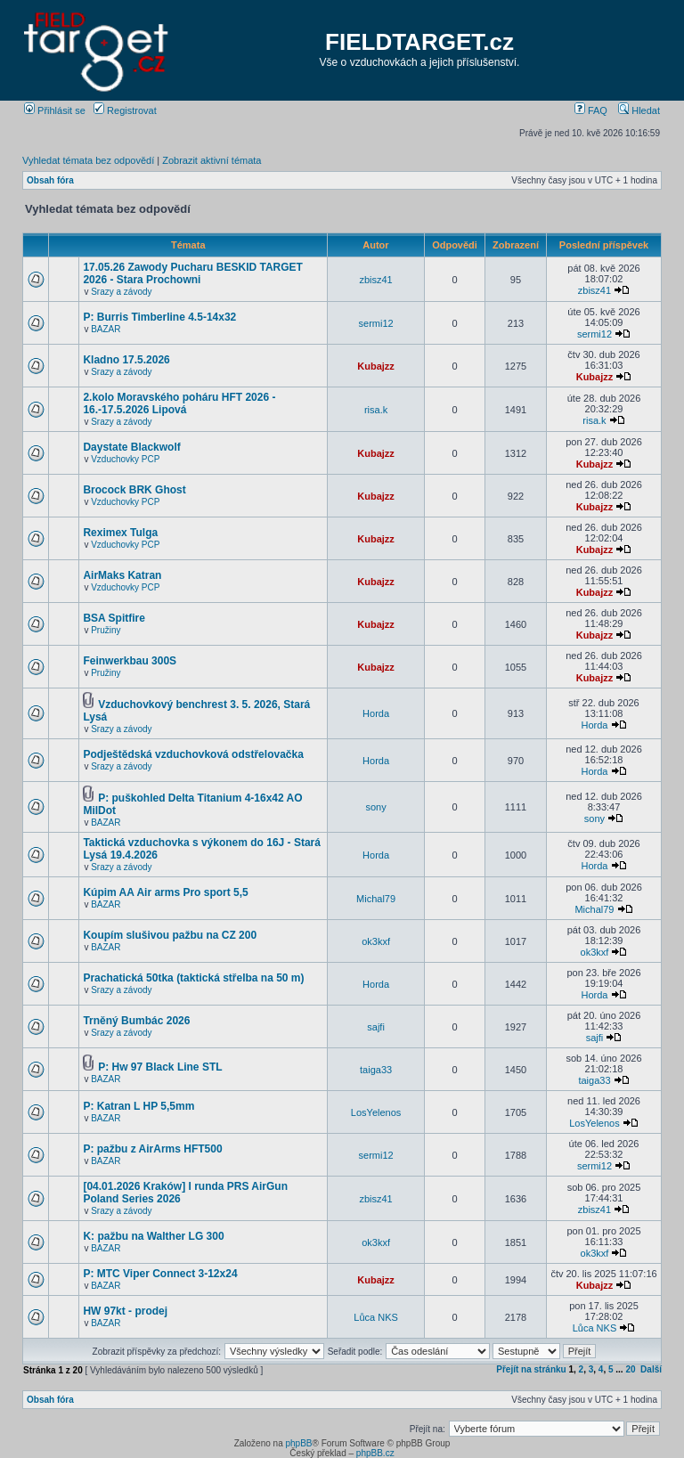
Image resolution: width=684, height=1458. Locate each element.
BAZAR (105, 329)
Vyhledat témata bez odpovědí (88, 160)
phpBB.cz (375, 1453)
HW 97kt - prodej (125, 1311)
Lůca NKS (376, 1317)
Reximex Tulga (120, 532)
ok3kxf (376, 941)
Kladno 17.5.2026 (126, 360)
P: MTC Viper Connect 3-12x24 (160, 1273)
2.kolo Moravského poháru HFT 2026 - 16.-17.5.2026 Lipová (179, 403)
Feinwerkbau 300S (129, 661)
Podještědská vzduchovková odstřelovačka (193, 754)
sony (375, 807)
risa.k (375, 409)
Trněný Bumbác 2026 (136, 1020)
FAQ (590, 110)
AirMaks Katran (122, 575)
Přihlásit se (55, 110)
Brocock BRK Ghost (134, 490)
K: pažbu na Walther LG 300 (153, 1236)
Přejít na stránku (531, 1369)
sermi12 (376, 323)
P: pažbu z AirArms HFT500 (152, 1149)
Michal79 (375, 898)
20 (630, 1369)
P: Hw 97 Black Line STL (160, 1067)
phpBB (298, 1443)
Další (651, 1369)
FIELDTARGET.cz (419, 42)
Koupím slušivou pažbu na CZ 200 (169, 935)
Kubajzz (376, 366)
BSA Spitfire (114, 618)
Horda (375, 713)
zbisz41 (375, 279)
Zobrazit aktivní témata (211, 160)
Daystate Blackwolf (131, 447)
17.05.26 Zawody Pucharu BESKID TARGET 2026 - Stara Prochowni (193, 273)
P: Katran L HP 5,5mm (138, 1106)
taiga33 (376, 1069)
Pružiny (105, 630)
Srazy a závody (121, 292)
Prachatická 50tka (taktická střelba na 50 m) (193, 978)
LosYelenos (376, 1112)
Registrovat (125, 110)
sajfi (376, 1027)
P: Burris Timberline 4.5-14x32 (159, 317)
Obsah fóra (50, 180)
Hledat (639, 110)
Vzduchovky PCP (125, 459)
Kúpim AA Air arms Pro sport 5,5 (165, 892)
